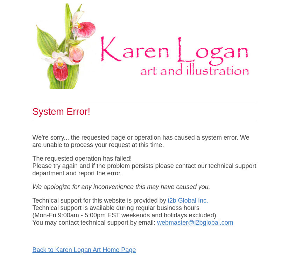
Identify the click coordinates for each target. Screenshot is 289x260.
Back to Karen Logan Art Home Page (84, 249)
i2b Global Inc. (188, 200)
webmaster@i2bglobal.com (195, 222)
